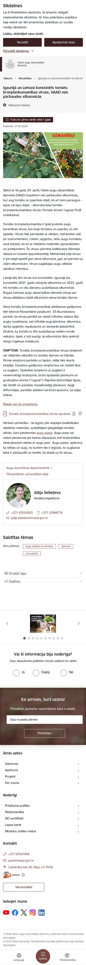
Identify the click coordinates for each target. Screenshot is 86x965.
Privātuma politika (17, 806)
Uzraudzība (32, 553)
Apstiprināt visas (63, 42)
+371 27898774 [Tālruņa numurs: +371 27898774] (52, 513)
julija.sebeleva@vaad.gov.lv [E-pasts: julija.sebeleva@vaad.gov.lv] (29, 518)
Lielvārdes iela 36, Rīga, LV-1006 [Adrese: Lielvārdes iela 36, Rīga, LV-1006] (30, 867)
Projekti (10, 776)
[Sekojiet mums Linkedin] (41, 912)
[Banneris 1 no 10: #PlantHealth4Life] (43, 623)
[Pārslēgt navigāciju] (43, 956)
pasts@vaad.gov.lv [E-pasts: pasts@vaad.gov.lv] (21, 860)
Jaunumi (66, 546)
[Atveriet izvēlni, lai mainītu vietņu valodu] (19, 958)
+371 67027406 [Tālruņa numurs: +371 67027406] (19, 854)
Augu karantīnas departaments (28, 468)
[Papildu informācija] (80, 413)
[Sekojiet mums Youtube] (6, 912)
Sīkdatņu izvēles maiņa (20, 831)
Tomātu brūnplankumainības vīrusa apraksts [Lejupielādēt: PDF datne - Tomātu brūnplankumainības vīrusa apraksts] (40, 414)
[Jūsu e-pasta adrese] (45, 719)
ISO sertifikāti (14, 818)
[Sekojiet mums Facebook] (15, 912)
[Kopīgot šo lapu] (43, 581)
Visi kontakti (23, 887)
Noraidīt (22, 42)
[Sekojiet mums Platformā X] (24, 912)
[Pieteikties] (44, 733)
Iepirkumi (11, 770)
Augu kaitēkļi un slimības (39, 546)
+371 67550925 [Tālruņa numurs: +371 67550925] (22, 513)
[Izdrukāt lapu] (43, 573)
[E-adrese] (11, 874)
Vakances (11, 764)
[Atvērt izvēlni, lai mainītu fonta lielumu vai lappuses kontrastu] (67, 958)
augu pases (44, 433)
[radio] (18, 672)
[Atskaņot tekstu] (19, 105)
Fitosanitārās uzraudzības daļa (27, 474)
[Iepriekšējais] (7, 623)
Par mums (12, 783)
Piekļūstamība (14, 812)
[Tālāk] (79, 623)
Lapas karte (13, 825)
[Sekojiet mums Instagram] (33, 912)
